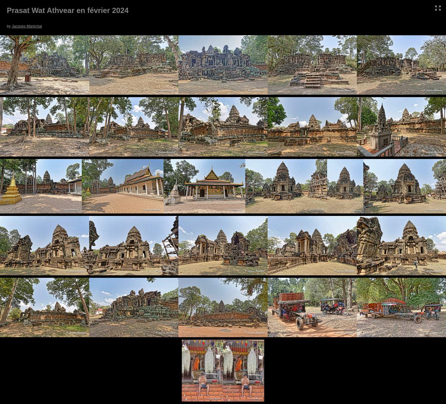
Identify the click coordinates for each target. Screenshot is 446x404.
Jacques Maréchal (27, 26)
